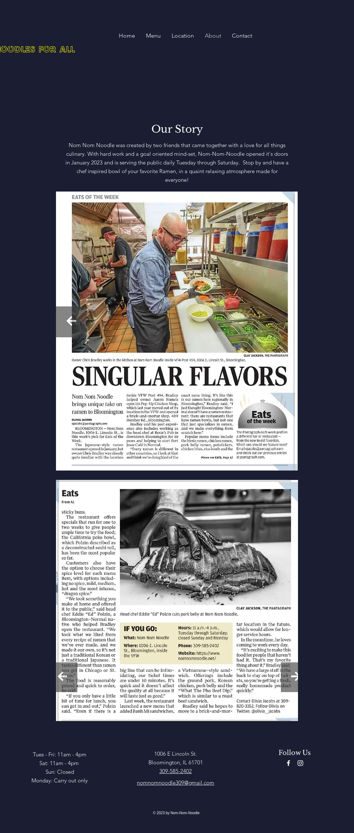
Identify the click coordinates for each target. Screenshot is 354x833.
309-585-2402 (175, 771)
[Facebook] (288, 763)
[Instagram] (300, 763)
